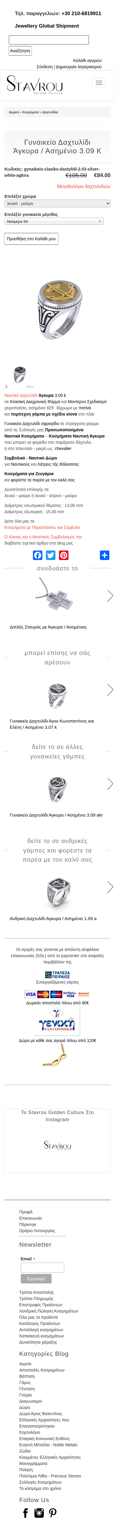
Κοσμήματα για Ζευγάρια (29, 473)
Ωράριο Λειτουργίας (37, 1230)
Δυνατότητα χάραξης (38, 1342)
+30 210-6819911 (81, 13)
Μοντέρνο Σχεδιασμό (87, 401)
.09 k (61, 395)
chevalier (63, 448)
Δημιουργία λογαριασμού (79, 66)
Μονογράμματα (33, 1463)
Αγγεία (25, 1363)
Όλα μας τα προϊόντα (38, 1317)
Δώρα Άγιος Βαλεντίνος (40, 1413)
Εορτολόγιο (29, 1432)
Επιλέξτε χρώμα (20, 196)
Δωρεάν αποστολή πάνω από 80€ (57, 1002)
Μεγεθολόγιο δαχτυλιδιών (84, 186)
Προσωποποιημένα (64, 429)
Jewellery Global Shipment (47, 26)
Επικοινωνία (30, 1218)
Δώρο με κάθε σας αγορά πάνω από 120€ (57, 1040)
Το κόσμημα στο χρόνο (40, 1488)
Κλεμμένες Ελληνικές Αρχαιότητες (50, 1457)
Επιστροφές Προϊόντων (40, 1304)
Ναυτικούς (20, 464)
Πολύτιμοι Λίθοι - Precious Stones (50, 1476)
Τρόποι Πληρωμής (36, 1298)
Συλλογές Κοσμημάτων (40, 1482)
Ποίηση (26, 1469)
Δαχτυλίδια (50, 112)
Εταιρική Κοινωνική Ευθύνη (44, 1438)
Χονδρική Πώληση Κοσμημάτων (48, 1311)
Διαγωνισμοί (30, 1401)
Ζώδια (25, 1451)
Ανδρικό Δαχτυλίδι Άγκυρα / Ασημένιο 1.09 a (53, 918)
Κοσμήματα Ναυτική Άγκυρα (77, 436)
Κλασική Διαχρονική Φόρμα (35, 401)
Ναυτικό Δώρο (43, 458)
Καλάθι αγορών (87, 60)
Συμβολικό (14, 458)
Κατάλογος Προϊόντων (39, 1323)
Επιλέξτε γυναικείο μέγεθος (31, 214)
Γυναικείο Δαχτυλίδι (22, 423)
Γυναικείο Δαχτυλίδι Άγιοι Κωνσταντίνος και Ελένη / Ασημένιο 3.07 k (52, 724)
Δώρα (24, 1407)
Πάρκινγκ (27, 1224)
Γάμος (25, 1382)
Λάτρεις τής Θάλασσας (58, 464)
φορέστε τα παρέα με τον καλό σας (43, 480)
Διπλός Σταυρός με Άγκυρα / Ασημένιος (48, 626)
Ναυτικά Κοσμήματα (24, 436)
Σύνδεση (45, 66)
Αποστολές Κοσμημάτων (42, 1370)
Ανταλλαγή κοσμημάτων (41, 1329)
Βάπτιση (27, 1376)
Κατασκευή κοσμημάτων (41, 1336)
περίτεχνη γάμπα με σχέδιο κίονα (44, 414)
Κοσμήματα (31, 112)
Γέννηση (27, 1388)
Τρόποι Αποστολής (36, 1292)
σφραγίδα (50, 423)
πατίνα (85, 407)
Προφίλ (26, 1212)
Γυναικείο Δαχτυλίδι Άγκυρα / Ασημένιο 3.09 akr (56, 814)
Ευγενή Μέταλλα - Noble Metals (48, 1444)
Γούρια (25, 1395)
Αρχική (14, 112)
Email (28, 1259)
